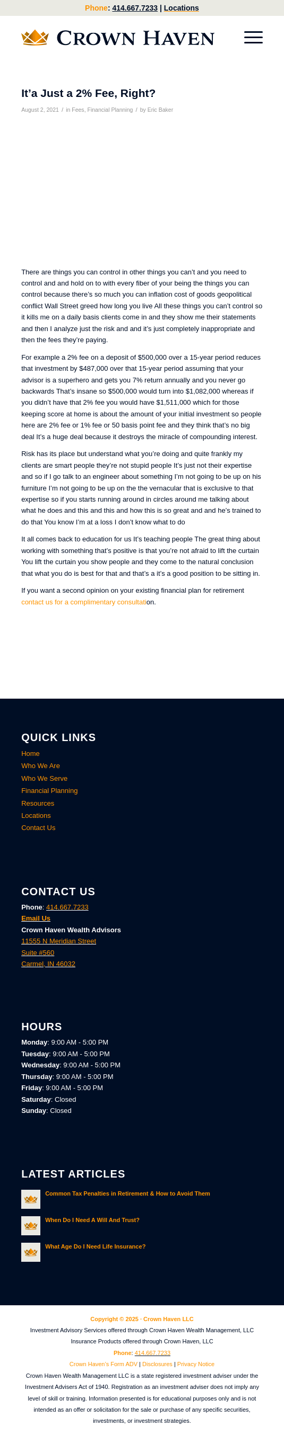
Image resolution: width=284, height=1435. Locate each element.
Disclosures (157, 1364)
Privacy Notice (195, 1364)
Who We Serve (44, 778)
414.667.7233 (135, 8)
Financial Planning (110, 109)
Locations (181, 8)
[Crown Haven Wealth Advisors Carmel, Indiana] (117, 37)
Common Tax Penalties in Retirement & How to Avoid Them (127, 1193)
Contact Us (38, 828)
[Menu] (248, 37)
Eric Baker (161, 109)
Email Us (35, 918)
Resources (37, 803)
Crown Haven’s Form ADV (103, 1364)
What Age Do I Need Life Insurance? (95, 1246)
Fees (78, 109)
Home (30, 753)
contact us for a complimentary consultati (84, 602)
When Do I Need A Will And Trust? (92, 1220)
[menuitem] (248, 37)
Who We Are (40, 766)
